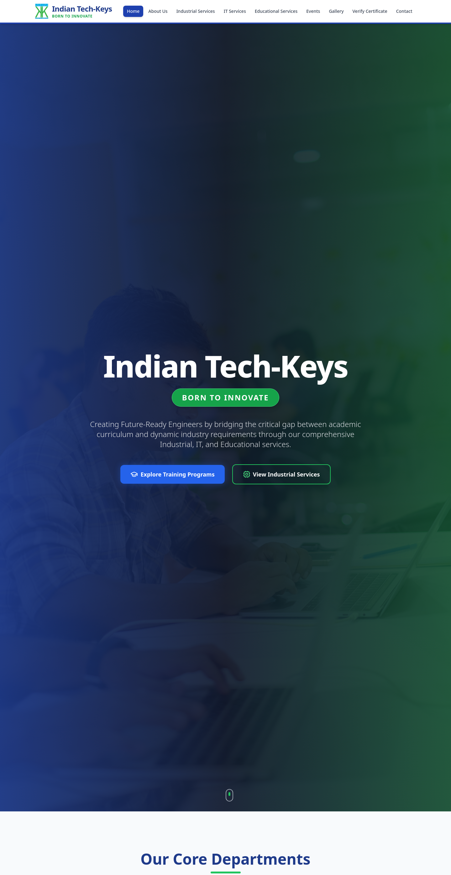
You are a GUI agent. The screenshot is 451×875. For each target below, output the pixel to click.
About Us (157, 11)
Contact (404, 11)
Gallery (336, 11)
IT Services (235, 11)
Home (133, 11)
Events (313, 11)
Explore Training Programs (172, 474)
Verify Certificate (370, 11)
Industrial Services (195, 11)
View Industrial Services (281, 474)
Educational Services (276, 11)
